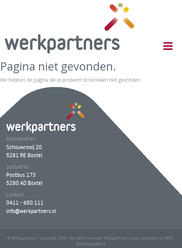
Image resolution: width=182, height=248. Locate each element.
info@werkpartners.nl (31, 211)
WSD (168, 238)
